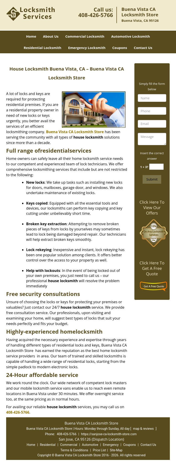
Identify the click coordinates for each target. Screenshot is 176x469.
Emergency (110, 445)
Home (31, 36)
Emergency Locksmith (87, 47)
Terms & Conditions (74, 450)
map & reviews (143, 428)
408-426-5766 (95, 15)
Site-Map (116, 450)
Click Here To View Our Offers (152, 207)
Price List (99, 450)
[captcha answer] (156, 167)
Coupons (119, 47)
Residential (47, 445)
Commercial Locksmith (84, 36)
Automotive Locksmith (130, 36)
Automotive (90, 445)
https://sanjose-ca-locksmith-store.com (108, 434)
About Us (50, 36)
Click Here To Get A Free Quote (152, 268)
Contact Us (143, 47)
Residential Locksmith (42, 47)
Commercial (68, 445)
